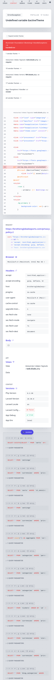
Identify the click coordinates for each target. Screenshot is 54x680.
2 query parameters (15, 478)
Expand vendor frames (15, 36)
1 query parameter (14, 448)
